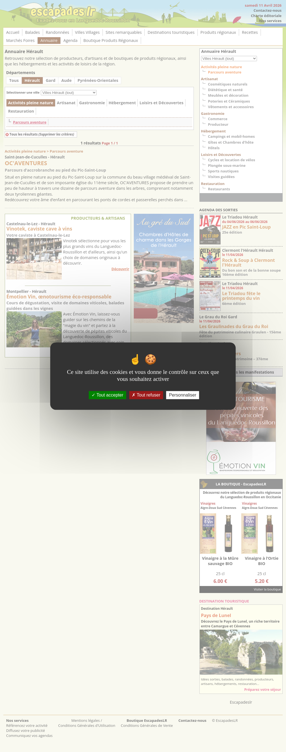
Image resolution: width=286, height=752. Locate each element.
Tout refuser (146, 395)
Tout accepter (107, 395)
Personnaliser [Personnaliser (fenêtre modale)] (182, 395)
